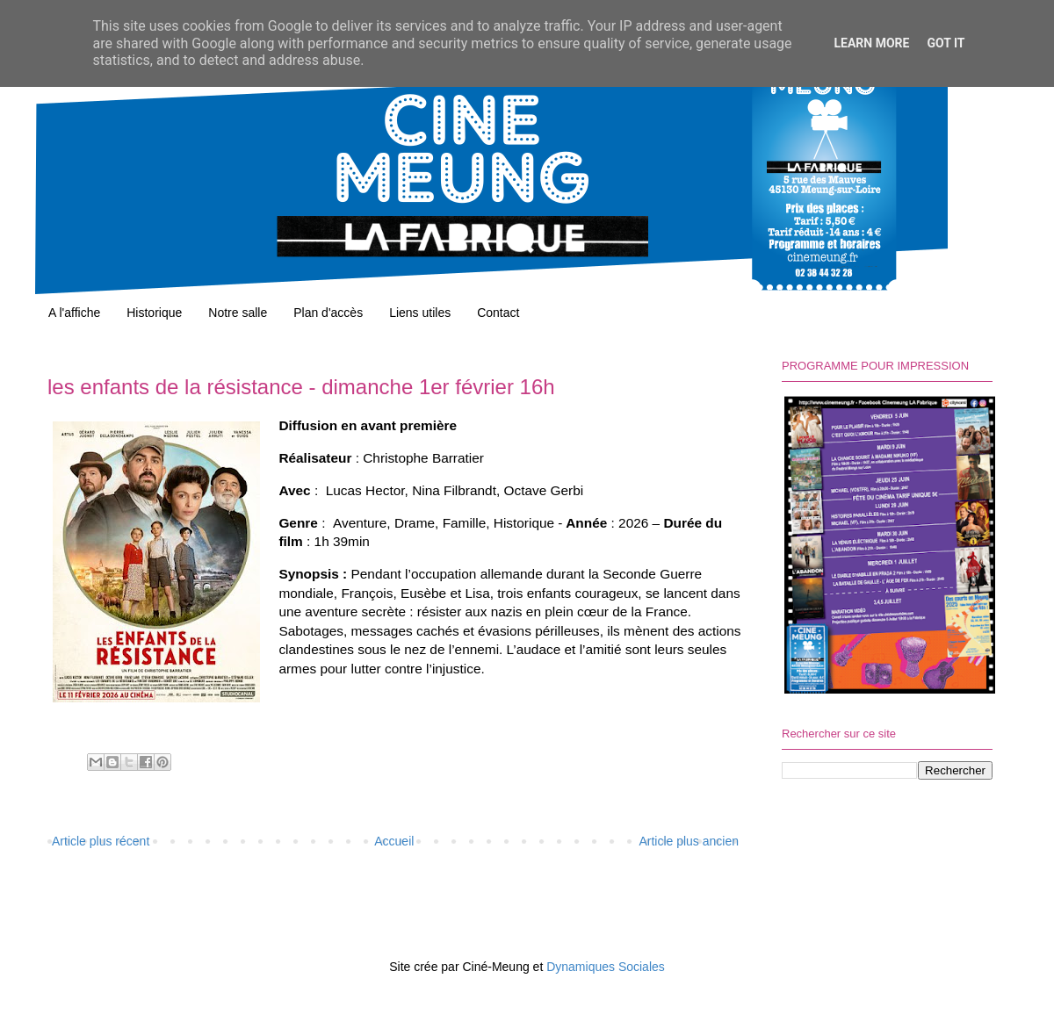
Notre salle (237, 313)
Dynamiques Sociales (605, 967)
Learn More (871, 43)
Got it (945, 43)
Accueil (394, 841)
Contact (498, 313)
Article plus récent (100, 841)
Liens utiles (420, 313)
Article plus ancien (689, 841)
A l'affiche (74, 313)
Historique (154, 313)
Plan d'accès (328, 313)
